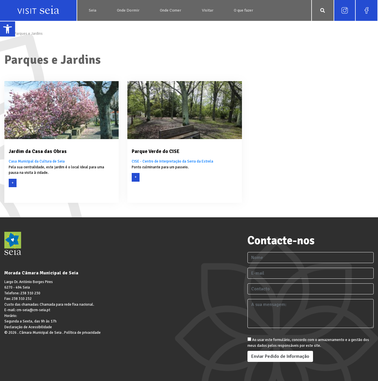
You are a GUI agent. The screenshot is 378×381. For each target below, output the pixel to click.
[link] (7, 29)
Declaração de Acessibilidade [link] (28, 327)
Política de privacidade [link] (82, 332)
